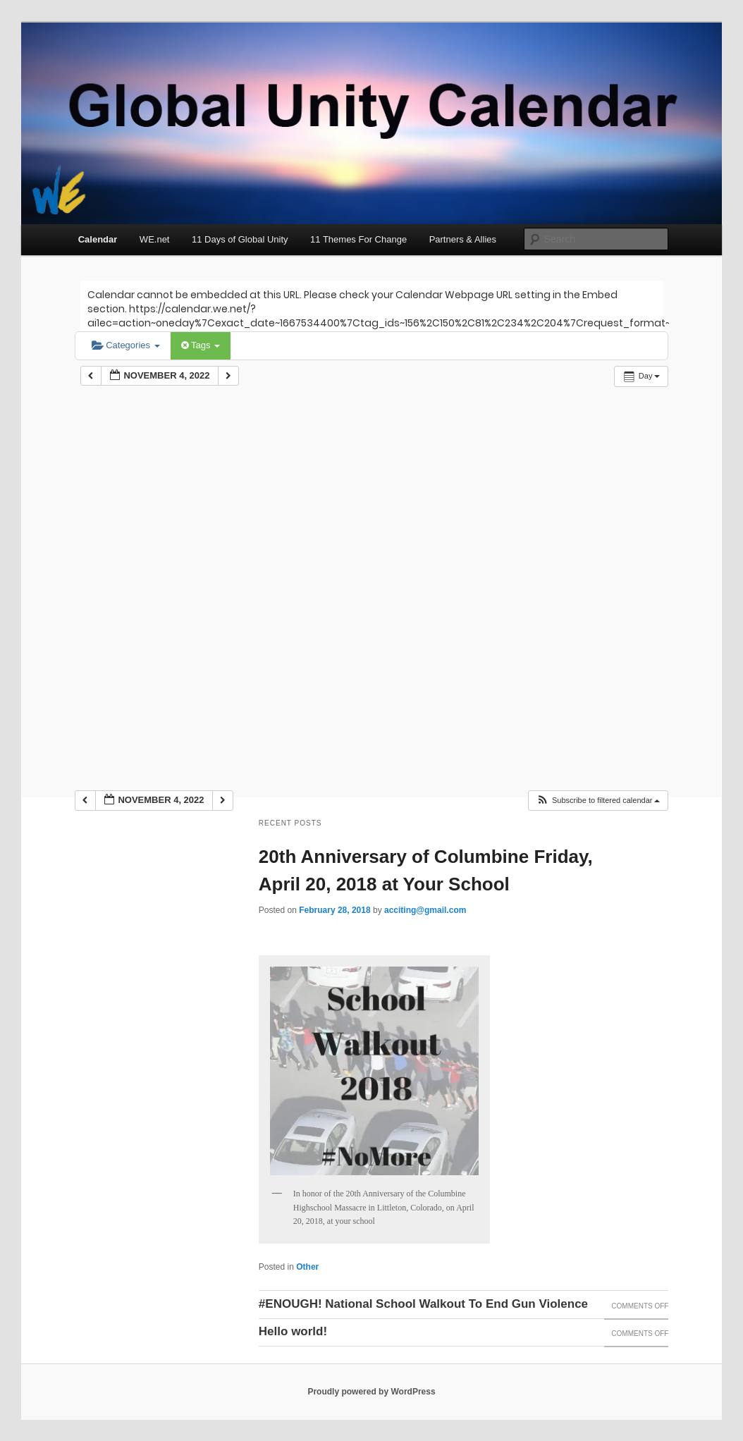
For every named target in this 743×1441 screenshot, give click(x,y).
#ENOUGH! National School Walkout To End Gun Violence (423, 1304)
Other (307, 1267)
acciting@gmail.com (425, 910)
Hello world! (293, 1331)
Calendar (98, 239)
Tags (200, 345)
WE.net (155, 239)
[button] (598, 800)
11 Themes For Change (358, 239)
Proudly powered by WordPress (371, 1392)
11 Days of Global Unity (240, 239)
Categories (126, 345)
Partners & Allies (462, 239)
